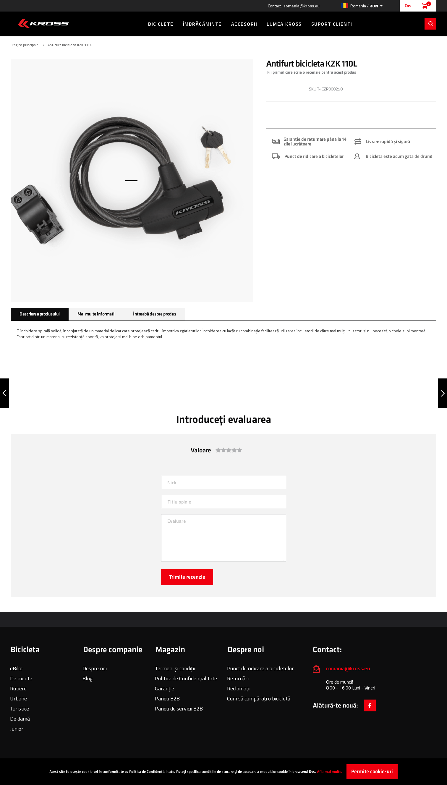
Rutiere (18, 688)
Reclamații (238, 688)
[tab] (40, 314)
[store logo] (43, 23)
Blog (87, 678)
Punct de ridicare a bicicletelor (260, 668)
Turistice (19, 709)
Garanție (164, 688)
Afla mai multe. (329, 771)
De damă (20, 719)
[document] (223, 771)
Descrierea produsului (40, 314)
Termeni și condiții (175, 668)
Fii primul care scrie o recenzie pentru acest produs (311, 72)
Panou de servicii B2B (179, 709)
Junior (16, 729)
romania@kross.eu (302, 6)
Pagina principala (25, 45)
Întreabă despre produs (154, 314)
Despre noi (94, 668)
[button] (362, 6)
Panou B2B (167, 699)
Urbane (18, 699)
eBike (16, 668)
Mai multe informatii (96, 314)
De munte (21, 678)
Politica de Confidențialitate (186, 678)
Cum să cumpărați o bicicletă (258, 699)
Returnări (238, 678)
